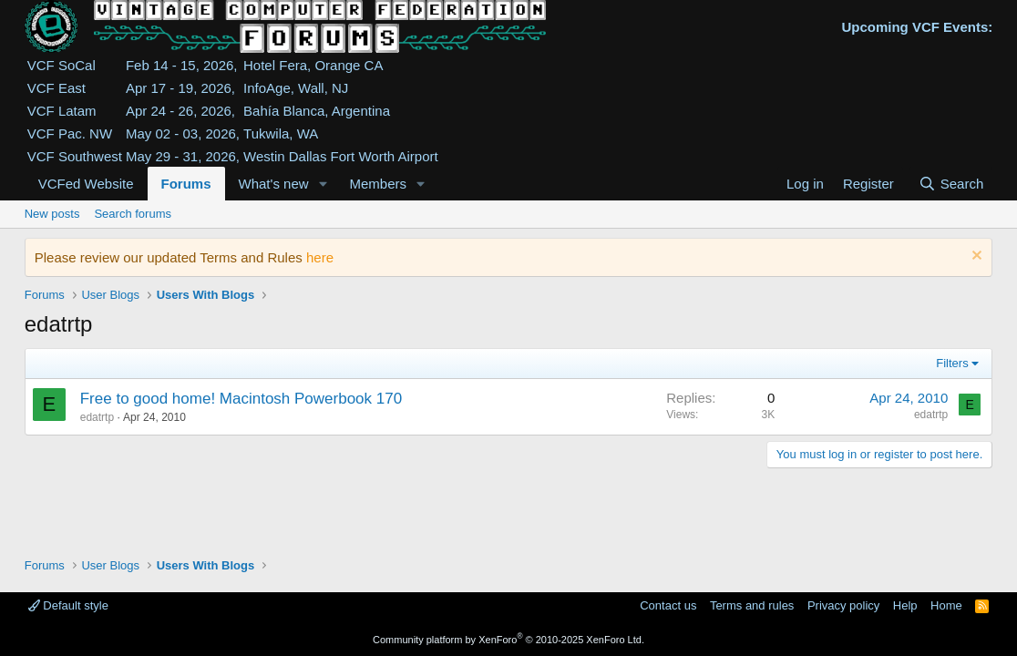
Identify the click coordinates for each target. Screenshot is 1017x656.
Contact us (668, 605)
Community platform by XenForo (508, 639)
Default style (68, 605)
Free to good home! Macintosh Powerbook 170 (241, 398)
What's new (274, 183)
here (320, 257)
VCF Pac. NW (69, 133)
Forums (186, 183)
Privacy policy (843, 605)
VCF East (56, 88)
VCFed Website (86, 183)
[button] (322, 183)
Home (946, 605)
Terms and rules (752, 605)
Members (377, 183)
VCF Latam (62, 110)
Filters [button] (952, 363)
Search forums (132, 213)
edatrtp (97, 417)
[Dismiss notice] (974, 257)
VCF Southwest (74, 156)
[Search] (950, 183)
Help (905, 605)
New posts (52, 213)
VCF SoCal (61, 65)
